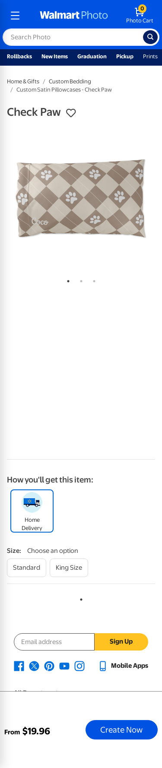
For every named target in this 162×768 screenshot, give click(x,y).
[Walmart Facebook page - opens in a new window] (19, 666)
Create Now (121, 729)
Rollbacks (19, 56)
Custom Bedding (70, 81)
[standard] (26, 568)
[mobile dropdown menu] (15, 15)
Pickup (124, 56)
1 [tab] (66, 279)
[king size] (69, 568)
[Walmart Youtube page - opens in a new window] (64, 666)
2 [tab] (79, 279)
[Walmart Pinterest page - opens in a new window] (49, 666)
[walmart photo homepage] (73, 15)
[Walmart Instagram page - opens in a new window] (79, 666)
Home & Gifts (23, 81)
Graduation (92, 56)
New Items (54, 56)
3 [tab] (92, 279)
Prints (150, 56)
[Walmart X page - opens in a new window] (34, 666)
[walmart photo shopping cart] (139, 15)
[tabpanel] (81, 198)
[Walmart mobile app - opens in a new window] (123, 666)
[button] (71, 113)
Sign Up (121, 641)
